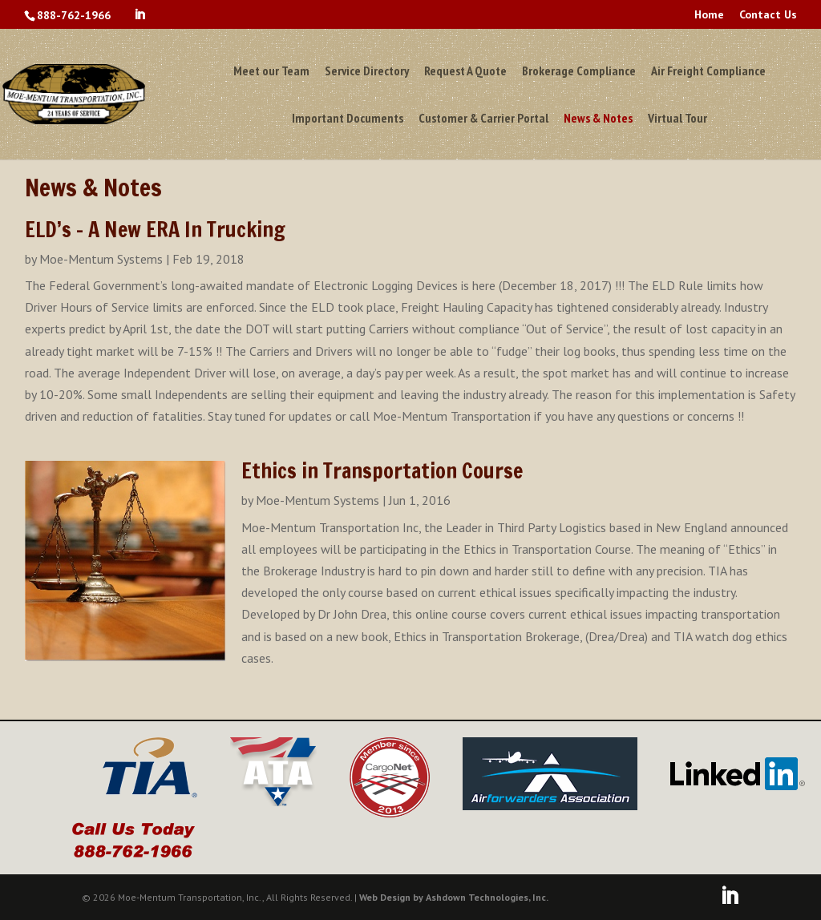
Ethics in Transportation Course (382, 471)
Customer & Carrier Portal (483, 119)
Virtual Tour (677, 119)
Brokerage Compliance (579, 72)
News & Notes (598, 119)
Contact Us (768, 15)
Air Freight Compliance (708, 72)
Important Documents (347, 119)
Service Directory (367, 72)
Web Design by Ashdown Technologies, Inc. (453, 897)
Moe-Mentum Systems (101, 259)
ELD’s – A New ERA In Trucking (155, 229)
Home (709, 15)
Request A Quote (465, 72)
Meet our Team (271, 72)
